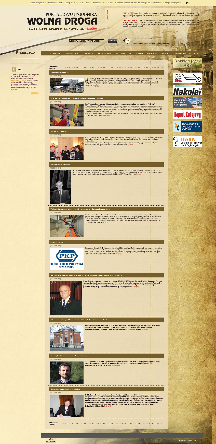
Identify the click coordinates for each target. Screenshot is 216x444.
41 (160, 67)
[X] (187, 3)
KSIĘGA (139, 53)
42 (163, 67)
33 (139, 67)
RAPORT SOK (180, 53)
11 (79, 67)
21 (106, 67)
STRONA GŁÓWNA (52, 53)
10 (77, 67)
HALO (130, 53)
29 (128, 67)
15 (90, 67)
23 (112, 67)
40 (158, 67)
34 (141, 67)
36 (147, 67)
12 (82, 67)
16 (93, 67)
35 (144, 67)
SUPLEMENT (193, 53)
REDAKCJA (88, 53)
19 (101, 67)
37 (150, 67)
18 (98, 67)
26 (120, 67)
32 (136, 67)
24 (114, 67)
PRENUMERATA (104, 53)
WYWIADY (165, 53)
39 (155, 67)
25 (117, 67)
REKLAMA (120, 53)
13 (85, 67)
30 (131, 67)
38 (152, 67)
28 (125, 67)
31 (133, 67)
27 (123, 67)
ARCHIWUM (152, 53)
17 (96, 67)
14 (88, 67)
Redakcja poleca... (72, 53)
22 (109, 67)
